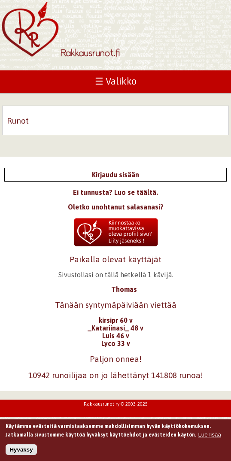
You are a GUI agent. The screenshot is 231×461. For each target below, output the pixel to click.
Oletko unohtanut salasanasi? (116, 207)
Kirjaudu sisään (115, 175)
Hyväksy (21, 451)
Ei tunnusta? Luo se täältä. (115, 192)
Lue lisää (209, 436)
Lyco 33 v (115, 343)
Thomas (124, 289)
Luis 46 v (115, 336)
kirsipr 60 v (116, 320)
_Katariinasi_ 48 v (115, 328)
